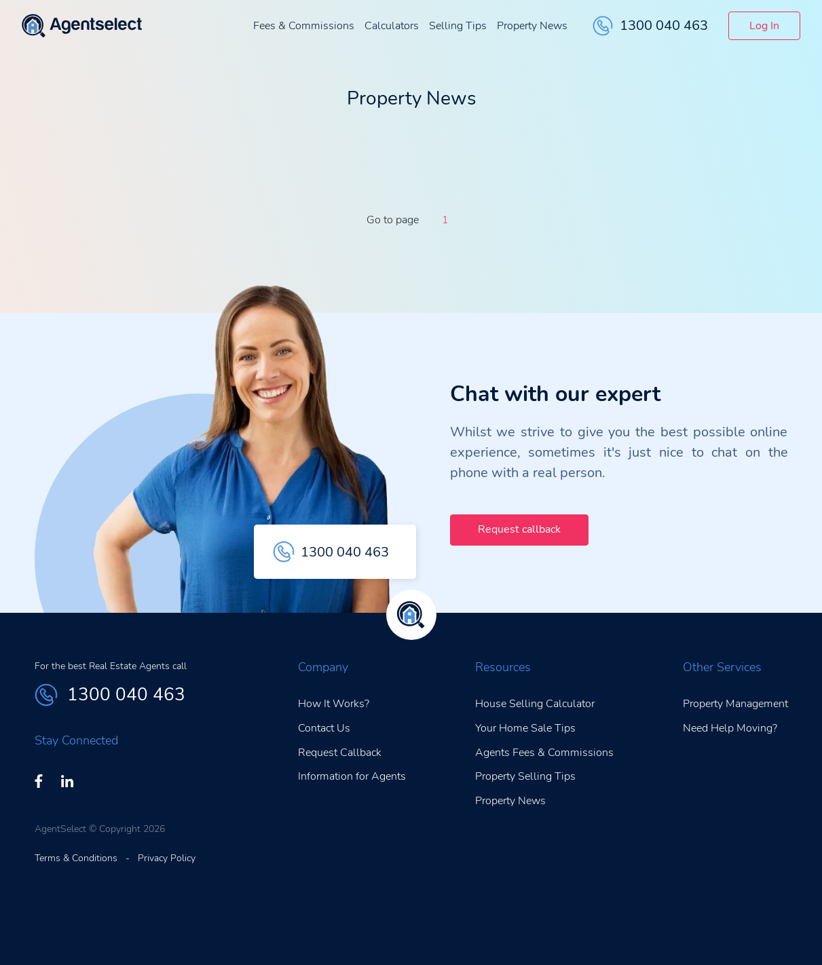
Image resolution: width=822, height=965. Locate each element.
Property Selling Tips (525, 776)
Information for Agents (352, 776)
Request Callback (339, 752)
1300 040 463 (650, 26)
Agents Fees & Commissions (544, 752)
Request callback (519, 529)
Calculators (392, 25)
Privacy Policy (166, 858)
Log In (764, 25)
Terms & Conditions (76, 858)
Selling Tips (458, 25)
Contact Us (324, 728)
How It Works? (333, 703)
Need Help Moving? (730, 728)
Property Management (735, 703)
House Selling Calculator (535, 703)
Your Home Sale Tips (525, 728)
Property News (532, 25)
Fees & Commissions (303, 25)
